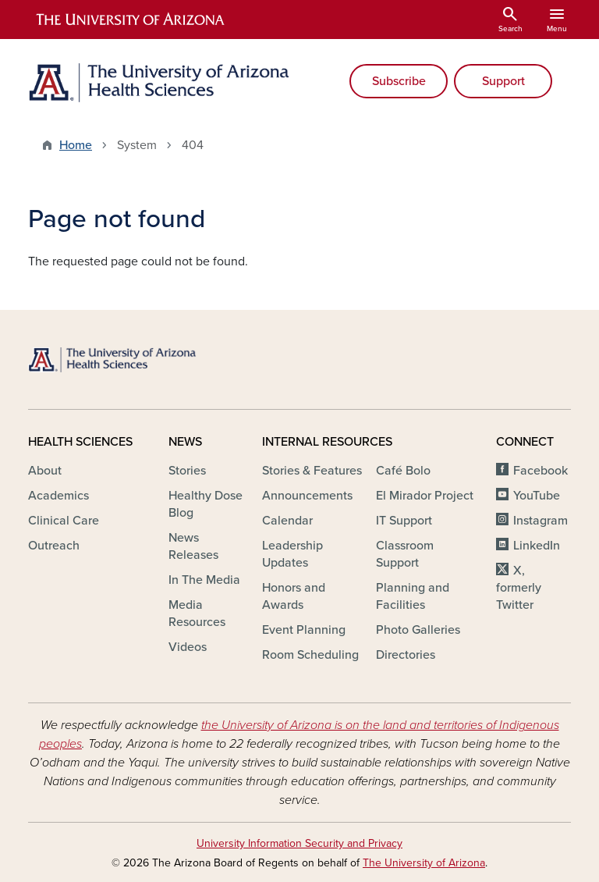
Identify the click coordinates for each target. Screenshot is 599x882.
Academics (58, 495)
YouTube (536, 495)
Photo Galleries (418, 630)
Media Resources (196, 613)
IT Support (404, 520)
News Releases (193, 546)
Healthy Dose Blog (205, 504)
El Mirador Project (424, 495)
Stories (187, 470)
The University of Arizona (424, 863)
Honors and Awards (293, 596)
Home (75, 145)
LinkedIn (536, 545)
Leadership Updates (292, 554)
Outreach (54, 545)
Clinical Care (63, 520)
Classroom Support (405, 554)
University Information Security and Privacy (299, 843)
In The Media (204, 580)
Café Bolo (403, 470)
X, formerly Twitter (518, 588)
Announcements (307, 495)
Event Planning (304, 630)
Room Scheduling (310, 655)
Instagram (540, 520)
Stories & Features (312, 470)
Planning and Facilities (412, 596)
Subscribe (399, 81)
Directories (405, 655)
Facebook (540, 470)
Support (503, 81)
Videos (187, 647)
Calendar (287, 520)
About (45, 470)
